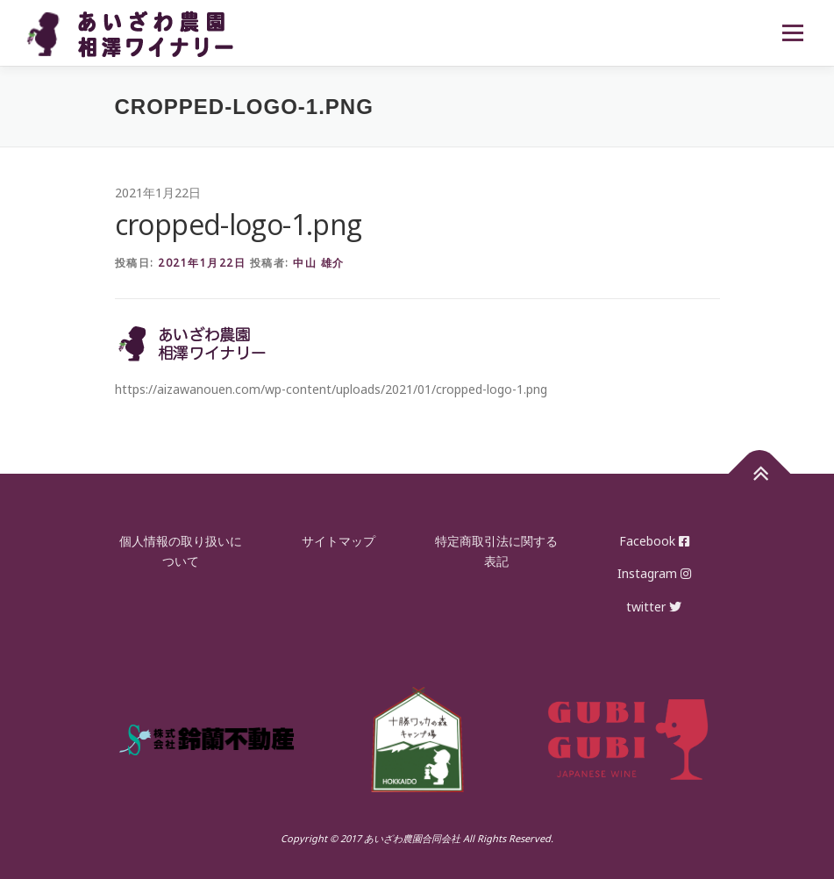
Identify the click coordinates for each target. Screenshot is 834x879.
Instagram (654, 573)
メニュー (792, 33)
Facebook (654, 540)
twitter (653, 606)
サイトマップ (338, 540)
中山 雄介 (319, 262)
